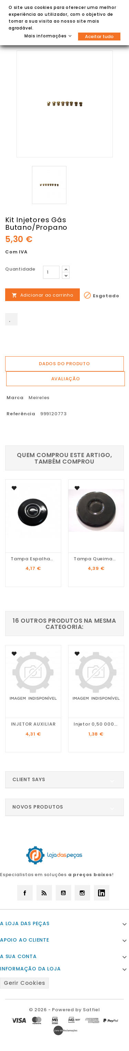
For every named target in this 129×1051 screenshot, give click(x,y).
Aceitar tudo (99, 36)
